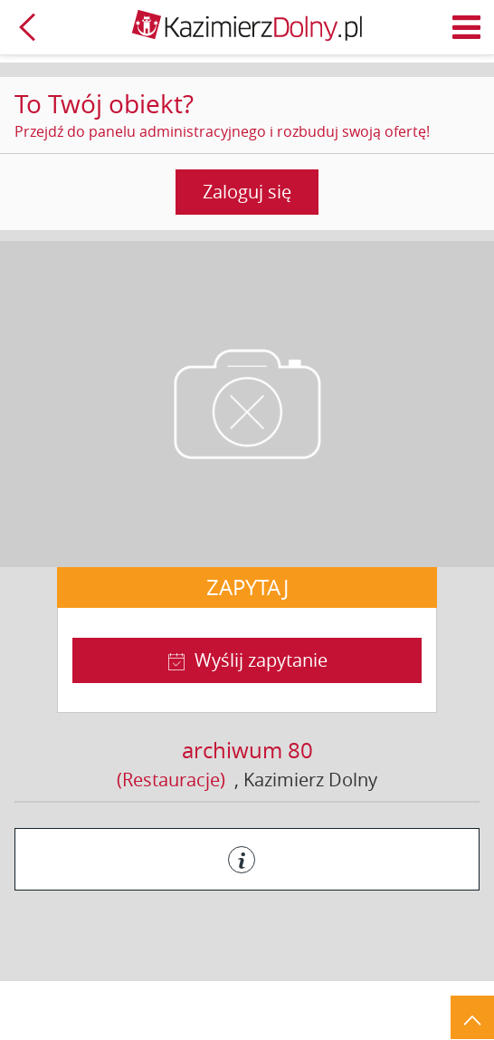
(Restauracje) (171, 779)
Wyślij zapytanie (261, 660)
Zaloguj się (247, 191)
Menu (467, 27)
